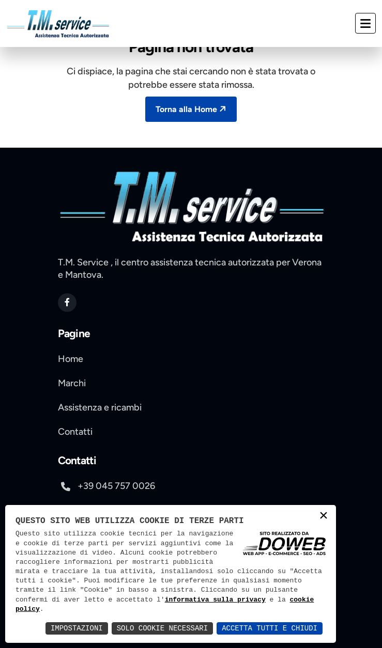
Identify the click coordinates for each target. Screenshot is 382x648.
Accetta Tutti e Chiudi (269, 628)
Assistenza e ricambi (100, 407)
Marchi (72, 383)
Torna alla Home (192, 108)
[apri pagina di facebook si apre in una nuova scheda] (67, 302)
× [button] (323, 516)
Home (70, 359)
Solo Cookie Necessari (162, 628)
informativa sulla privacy (215, 600)
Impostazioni (77, 628)
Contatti (75, 431)
